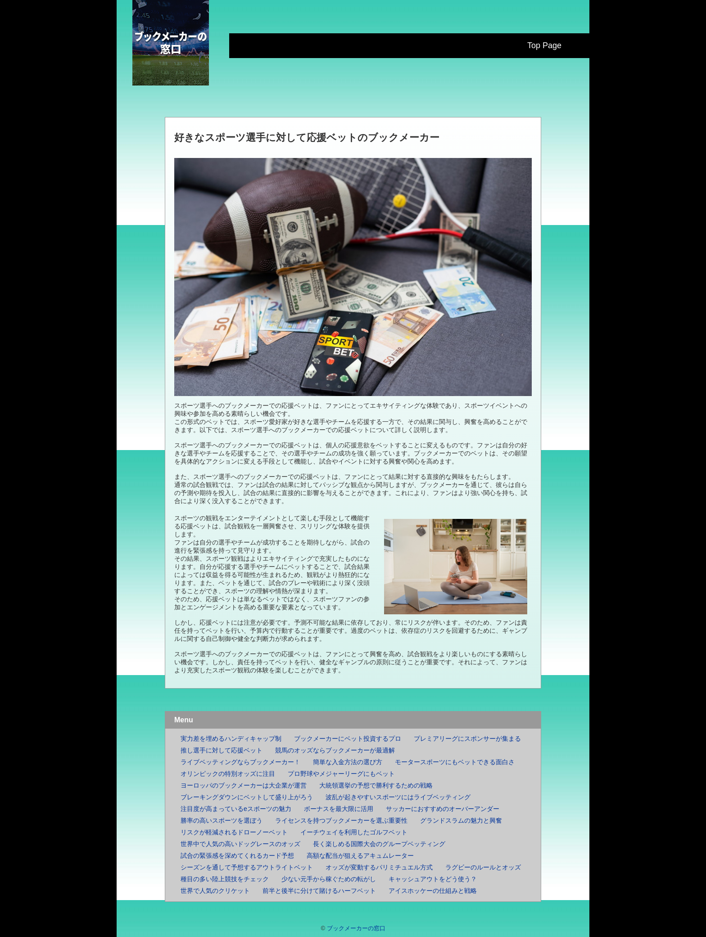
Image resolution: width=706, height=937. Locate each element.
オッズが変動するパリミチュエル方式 (379, 867)
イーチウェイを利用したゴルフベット (353, 832)
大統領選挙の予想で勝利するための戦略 (376, 785)
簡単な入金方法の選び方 (347, 762)
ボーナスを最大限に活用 (338, 808)
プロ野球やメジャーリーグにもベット (341, 773)
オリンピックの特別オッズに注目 (228, 773)
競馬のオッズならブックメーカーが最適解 (335, 750)
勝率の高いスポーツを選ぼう (221, 820)
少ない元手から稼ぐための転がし (328, 879)
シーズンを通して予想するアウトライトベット (247, 867)
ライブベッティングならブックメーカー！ (240, 762)
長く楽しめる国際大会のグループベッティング (379, 843)
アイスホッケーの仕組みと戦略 (433, 890)
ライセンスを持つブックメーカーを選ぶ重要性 (341, 820)
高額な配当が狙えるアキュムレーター (360, 855)
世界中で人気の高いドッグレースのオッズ (240, 843)
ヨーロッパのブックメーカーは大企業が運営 (244, 785)
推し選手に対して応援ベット (221, 750)
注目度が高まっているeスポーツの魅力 (236, 808)
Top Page (544, 45)
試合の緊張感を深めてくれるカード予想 (237, 855)
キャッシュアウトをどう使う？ (433, 879)
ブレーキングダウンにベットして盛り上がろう (247, 797)
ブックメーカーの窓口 (356, 928)
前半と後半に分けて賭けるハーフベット (319, 890)
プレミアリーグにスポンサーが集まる (467, 738)
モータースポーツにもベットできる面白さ (455, 762)
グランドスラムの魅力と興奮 (461, 820)
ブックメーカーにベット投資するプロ (347, 738)
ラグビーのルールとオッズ (483, 867)
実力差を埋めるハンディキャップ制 (231, 738)
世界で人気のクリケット (215, 890)
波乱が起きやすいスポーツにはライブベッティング (398, 797)
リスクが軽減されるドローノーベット (234, 832)
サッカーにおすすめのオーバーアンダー (442, 808)
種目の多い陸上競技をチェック (225, 879)
